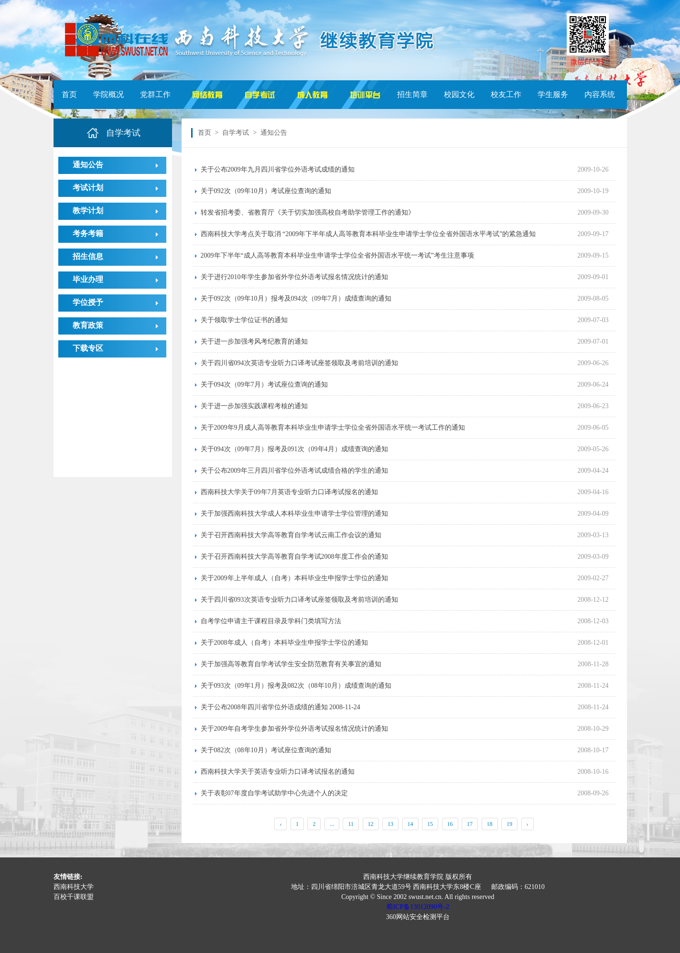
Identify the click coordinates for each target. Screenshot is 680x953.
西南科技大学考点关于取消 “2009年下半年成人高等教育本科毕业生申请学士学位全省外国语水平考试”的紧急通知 (368, 234)
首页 (69, 94)
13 (390, 824)
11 (351, 824)
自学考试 (235, 132)
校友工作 (506, 94)
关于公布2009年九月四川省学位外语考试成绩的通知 (278, 169)
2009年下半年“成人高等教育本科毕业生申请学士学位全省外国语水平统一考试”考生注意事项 (337, 255)
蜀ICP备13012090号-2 (417, 906)
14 (410, 824)
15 (430, 824)
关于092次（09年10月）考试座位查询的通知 (266, 191)
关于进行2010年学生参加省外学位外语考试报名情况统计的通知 (294, 277)
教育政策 (88, 325)
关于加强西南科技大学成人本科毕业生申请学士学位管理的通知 (294, 513)
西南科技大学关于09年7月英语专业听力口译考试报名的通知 (289, 492)
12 (371, 824)
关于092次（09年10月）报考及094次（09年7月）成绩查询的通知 (296, 298)
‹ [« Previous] (280, 824)
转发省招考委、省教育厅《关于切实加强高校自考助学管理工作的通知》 (308, 212)
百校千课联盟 (74, 896)
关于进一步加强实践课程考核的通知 (254, 406)
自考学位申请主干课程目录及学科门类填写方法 (271, 621)
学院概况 (108, 94)
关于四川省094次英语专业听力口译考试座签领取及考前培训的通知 (299, 363)
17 (470, 824)
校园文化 (459, 94)
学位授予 (88, 302)
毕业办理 (88, 279)
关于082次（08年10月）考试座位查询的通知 (266, 750)
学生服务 (553, 94)
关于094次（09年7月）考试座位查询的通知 (264, 384)
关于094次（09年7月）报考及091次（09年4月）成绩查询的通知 (294, 449)
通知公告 (88, 165)
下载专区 (88, 348)
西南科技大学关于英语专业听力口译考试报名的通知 (278, 771)
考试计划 (88, 188)
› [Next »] (528, 824)
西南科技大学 (74, 886)
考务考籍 (88, 233)
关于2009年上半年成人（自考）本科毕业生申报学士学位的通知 (294, 578)
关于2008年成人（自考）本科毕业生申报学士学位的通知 (284, 642)
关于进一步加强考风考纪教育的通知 (254, 341)
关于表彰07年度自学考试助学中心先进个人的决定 (274, 793)
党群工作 (155, 94)
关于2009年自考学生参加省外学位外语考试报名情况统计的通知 (294, 728)
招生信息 (88, 256)
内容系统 (599, 94)
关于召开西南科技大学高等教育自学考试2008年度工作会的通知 (294, 556)
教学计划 (88, 210)
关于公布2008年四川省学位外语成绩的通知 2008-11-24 (280, 707)
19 (509, 824)
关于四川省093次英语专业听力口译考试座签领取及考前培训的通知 (299, 599)
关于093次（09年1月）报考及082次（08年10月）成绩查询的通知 (296, 685)
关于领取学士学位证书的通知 (244, 320)
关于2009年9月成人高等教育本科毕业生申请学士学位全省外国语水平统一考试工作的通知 (333, 427)
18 (490, 824)
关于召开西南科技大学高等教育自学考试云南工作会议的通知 (291, 535)
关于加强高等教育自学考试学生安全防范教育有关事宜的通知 (291, 664)
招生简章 (412, 94)
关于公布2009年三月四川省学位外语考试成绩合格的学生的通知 (294, 470)
